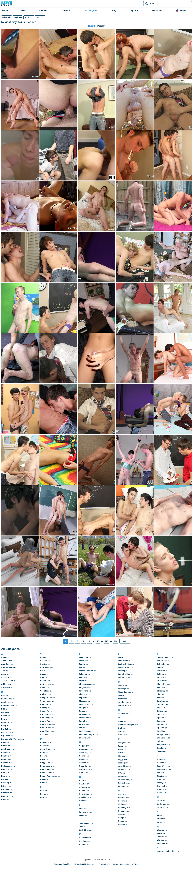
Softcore (161, 711)
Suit (158, 741)
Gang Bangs (84, 749)
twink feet (40, 17)
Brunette (5, 789)
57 (98, 641)
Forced (82, 711)
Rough (121, 818)
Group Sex (84, 769)
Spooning (161, 728)
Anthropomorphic (9, 667)
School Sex (162, 661)
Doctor (43, 759)
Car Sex (43, 661)
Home (5, 11)
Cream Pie (44, 711)
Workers (160, 837)
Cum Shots (45, 731)
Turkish (160, 789)
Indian (82, 808)
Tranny (160, 783)
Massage (122, 689)
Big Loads (5, 736)
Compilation (45, 701)
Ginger (82, 759)
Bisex (3, 742)
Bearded (5, 722)
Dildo (42, 752)
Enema (43, 794)
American (5, 661)
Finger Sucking (86, 684)
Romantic (122, 811)
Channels (43, 11)
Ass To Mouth (7, 681)
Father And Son (86, 671)
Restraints (122, 801)
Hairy (81, 780)
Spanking (161, 721)
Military (121, 699)
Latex (120, 657)
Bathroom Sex (7, 705)
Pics (23, 11)
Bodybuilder (6, 766)
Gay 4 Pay (83, 752)
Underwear (162, 804)
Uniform (160, 807)
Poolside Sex (124, 766)
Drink (42, 783)
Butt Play (5, 796)
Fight (81, 681)
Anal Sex (5, 664)
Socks (159, 708)
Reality (121, 794)
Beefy (3, 726)
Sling (159, 697)
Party (120, 749)
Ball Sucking (6, 699)
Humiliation (84, 797)
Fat (80, 667)
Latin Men (122, 661)
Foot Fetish (84, 704)
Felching (83, 674)
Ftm (81, 728)
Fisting (82, 694)
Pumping (122, 786)
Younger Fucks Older (166, 851)
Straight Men (162, 734)
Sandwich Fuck (164, 657)
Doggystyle (45, 762)
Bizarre (4, 746)
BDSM (4, 712)
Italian (82, 815)
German (82, 756)
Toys (159, 779)
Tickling (160, 776)
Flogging (83, 701)
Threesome (162, 769)
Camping (44, 657)
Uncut (159, 801)
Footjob (82, 708)
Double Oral (45, 773)
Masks (121, 685)
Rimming (122, 807)
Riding (121, 804)
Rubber (121, 821)
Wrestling (161, 843)
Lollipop (121, 671)
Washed (160, 830)
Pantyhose (122, 743)
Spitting (160, 724)
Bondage (5, 769)
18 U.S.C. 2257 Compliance (85, 864)
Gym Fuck (83, 773)
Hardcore (83, 787)
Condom (44, 704)
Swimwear (161, 751)
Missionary (123, 702)
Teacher (160, 762)
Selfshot (160, 674)
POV (120, 773)
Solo (159, 714)
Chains (43, 674)
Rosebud (122, 814)
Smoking (161, 701)
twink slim (29, 17)
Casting (43, 664)
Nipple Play (123, 713)
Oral (120, 728)
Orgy (120, 731)
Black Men (5, 749)
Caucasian (45, 667)
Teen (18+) (161, 766)
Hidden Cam (84, 790)
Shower (160, 681)
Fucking (82, 738)
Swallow (160, 748)
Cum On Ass (45, 728)
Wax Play (161, 833)
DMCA (115, 864)
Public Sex (122, 783)
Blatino (4, 752)
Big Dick (5, 732)
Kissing (82, 841)
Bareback (5, 702)
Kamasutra (84, 838)
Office (120, 721)
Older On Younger (126, 725)
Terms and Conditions (63, 864)
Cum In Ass (45, 721)
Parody (121, 746)
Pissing (121, 763)
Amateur (5, 657)
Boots (4, 773)
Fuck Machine (85, 731)
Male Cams (157, 11)
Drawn (43, 779)
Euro (42, 797)
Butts (3, 799)
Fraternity (83, 718)
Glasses (82, 762)
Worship (160, 840)
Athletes (5, 684)
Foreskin (83, 714)
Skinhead (161, 687)
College (43, 694)
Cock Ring (44, 691)
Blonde (4, 759)
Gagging (83, 746)
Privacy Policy (104, 864)
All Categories (91, 11)
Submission (162, 738)
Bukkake (5, 793)
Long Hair (122, 677)
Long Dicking (124, 674)
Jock (81, 826)
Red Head (122, 797)
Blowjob (4, 762)
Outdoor (121, 735)
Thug (159, 773)
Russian (121, 824)
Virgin (159, 815)
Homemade (84, 794)
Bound (4, 776)
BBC (3, 709)
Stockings (161, 731)
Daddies (43, 742)
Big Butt (4, 729)
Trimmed (161, 786)
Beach (4, 715)
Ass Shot (5, 677)
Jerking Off (84, 823)
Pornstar (122, 769)
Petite (120, 753)
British (4, 786)
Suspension (162, 744)
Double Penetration (48, 776)
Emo (42, 790)
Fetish (82, 677)
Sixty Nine (161, 684)
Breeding (5, 783)
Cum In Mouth (46, 724)
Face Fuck (83, 657)
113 (106, 641)
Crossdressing (46, 714)
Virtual (160, 819)
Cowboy (43, 708)
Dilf (41, 756)
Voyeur (160, 822)
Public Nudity (124, 780)
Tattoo (160, 759)
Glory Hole (84, 766)
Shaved (160, 677)
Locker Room (124, 667)
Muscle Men (123, 705)
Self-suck (161, 671)
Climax (43, 681)
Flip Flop (83, 697)
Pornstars (66, 11)
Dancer (43, 746)
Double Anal (45, 769)
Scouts (160, 667)
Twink (159, 793)
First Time (83, 691)
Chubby (43, 677)
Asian (3, 674)
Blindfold (5, 756)
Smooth (160, 704)
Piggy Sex (122, 759)
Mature (121, 695)
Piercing (121, 756)
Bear (3, 719)
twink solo (6, 17)
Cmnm (43, 687)
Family (82, 664)
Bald (3, 695)
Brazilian (5, 779)
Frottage (83, 724)
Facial (82, 661)
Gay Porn (134, 11)
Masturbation (124, 692)
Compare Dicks (47, 697)
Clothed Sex (45, 684)
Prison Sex (123, 776)
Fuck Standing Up (87, 734)
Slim (159, 694)
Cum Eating (45, 718)
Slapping (161, 691)
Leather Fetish (124, 664)
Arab (3, 671)
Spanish (160, 718)
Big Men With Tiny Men (11, 739)
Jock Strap (84, 830)
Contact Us (124, 864)
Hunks (82, 801)
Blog (114, 11)
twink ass (18, 17)
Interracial (83, 812)
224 (115, 641)
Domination (45, 766)
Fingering (83, 687)
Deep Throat (45, 749)
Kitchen (82, 844)
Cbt (41, 671)
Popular (101, 26)
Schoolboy (162, 664)
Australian (5, 687)
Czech (43, 734)
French (82, 721)
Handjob (83, 784)
